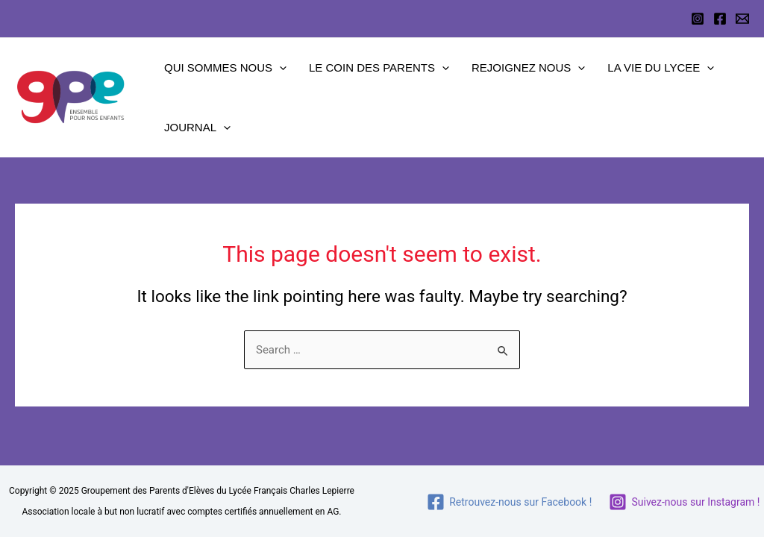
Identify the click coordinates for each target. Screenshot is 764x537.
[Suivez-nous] (684, 502)
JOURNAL (197, 127)
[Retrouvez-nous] (509, 502)
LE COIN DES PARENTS (379, 68)
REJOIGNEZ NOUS (528, 68)
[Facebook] (720, 18)
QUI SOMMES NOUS (225, 68)
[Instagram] (697, 18)
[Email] (742, 18)
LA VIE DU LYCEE (660, 68)
